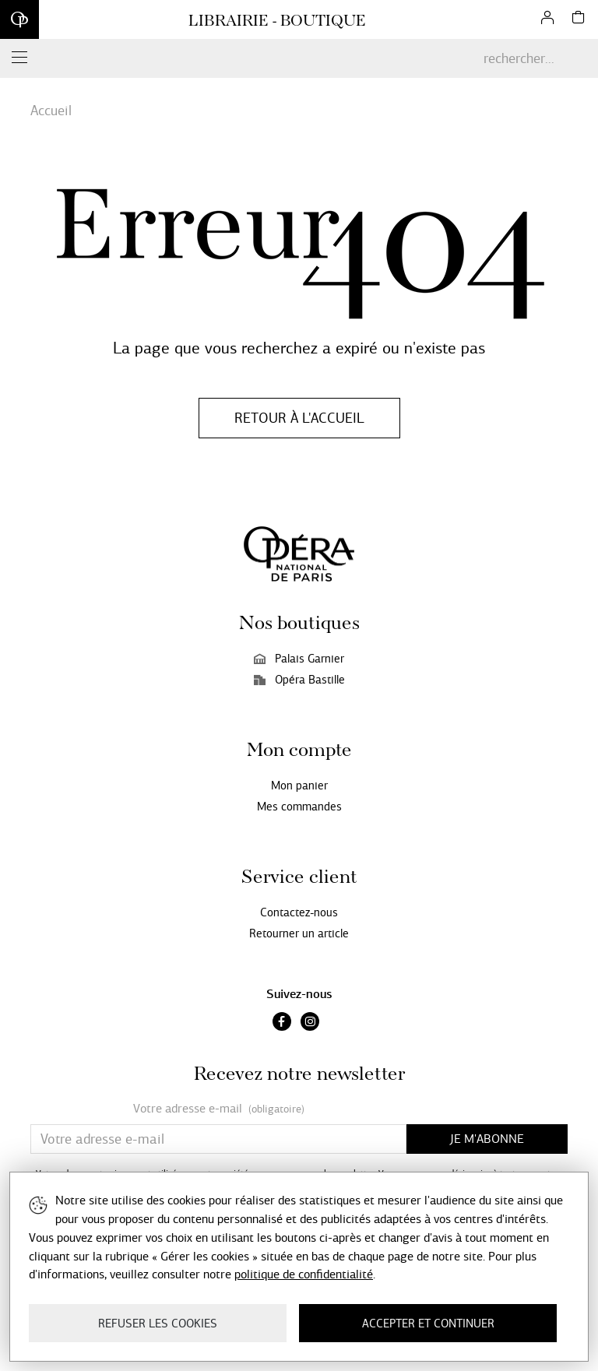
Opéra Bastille (299, 680)
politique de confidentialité (303, 1274)
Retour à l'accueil (299, 418)
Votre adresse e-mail (218, 1109)
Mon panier (299, 786)
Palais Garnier (299, 659)
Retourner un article (299, 933)
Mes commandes (299, 807)
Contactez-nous (299, 912)
